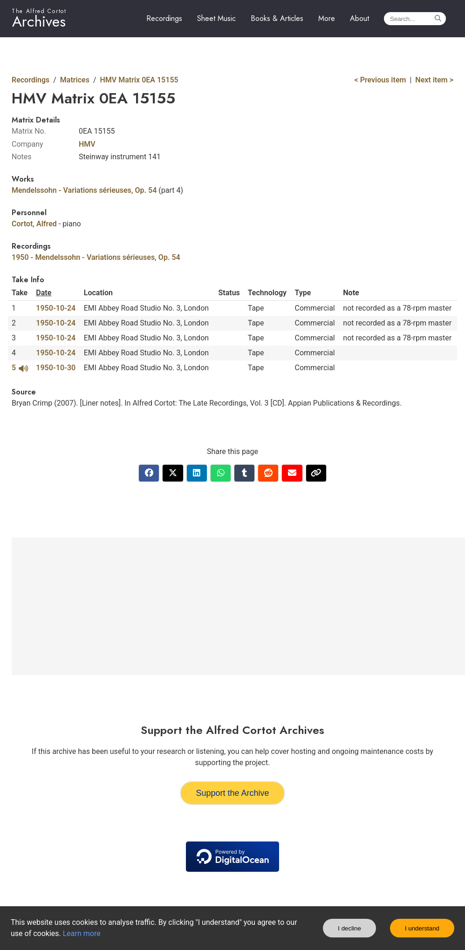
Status (229, 292)
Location (98, 292)
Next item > (434, 79)
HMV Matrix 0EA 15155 (139, 79)
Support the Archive (232, 793)
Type (303, 292)
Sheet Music (216, 18)
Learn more (82, 933)
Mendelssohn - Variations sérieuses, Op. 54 (84, 190)
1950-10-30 (55, 367)
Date (43, 292)
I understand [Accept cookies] (422, 928)
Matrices (74, 79)
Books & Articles (277, 18)
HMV (87, 144)
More (326, 18)
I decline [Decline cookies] (349, 928)
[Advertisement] (240, 606)
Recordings (164, 18)
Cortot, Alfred (34, 223)
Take (19, 292)
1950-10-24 (55, 308)
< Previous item (380, 79)
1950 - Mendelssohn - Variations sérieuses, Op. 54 (96, 257)
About (359, 18)
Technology (267, 292)
